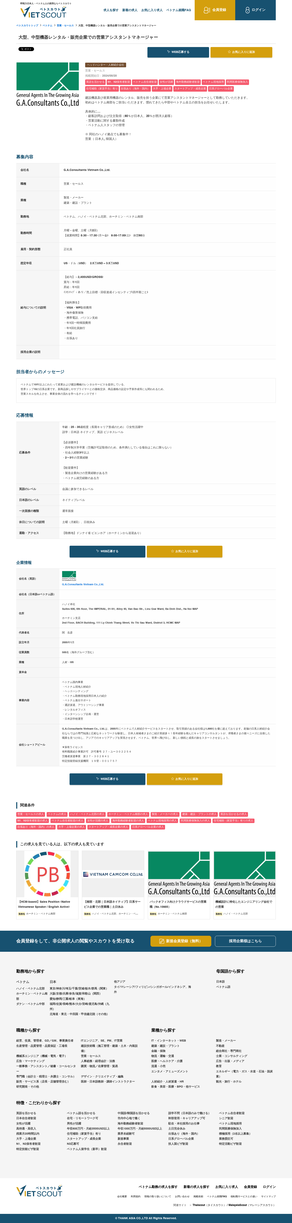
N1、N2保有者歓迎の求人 (32, 820)
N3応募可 (73, 1144)
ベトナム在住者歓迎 (232, 1113)
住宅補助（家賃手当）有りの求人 (233, 820)
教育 (219, 1066)
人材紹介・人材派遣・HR (167, 1081)
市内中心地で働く (129, 1118)
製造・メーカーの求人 (165, 814)
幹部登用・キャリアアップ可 (186, 1118)
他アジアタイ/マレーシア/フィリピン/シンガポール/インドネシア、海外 (152, 987)
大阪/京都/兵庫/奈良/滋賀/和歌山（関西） (76, 994)
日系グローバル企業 (181, 1138)
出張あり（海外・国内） (184, 1133)
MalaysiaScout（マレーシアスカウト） (252, 1205)
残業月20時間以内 (27, 1133)
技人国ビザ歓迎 (178, 1144)
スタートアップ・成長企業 (84, 1138)
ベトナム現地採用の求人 (162, 820)
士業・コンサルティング (231, 1056)
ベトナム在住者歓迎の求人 (67, 820)
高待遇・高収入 (26, 1128)
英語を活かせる (26, 1113)
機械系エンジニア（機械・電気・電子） (41, 1056)
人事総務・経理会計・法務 (98, 1061)
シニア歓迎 (226, 1118)
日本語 (220, 982)
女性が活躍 (23, 1123)
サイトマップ (268, 1196)
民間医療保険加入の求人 (195, 820)
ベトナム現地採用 (230, 1123)
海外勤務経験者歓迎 (130, 1123)
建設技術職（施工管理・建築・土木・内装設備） (109, 1049)
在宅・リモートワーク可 (82, 1118)
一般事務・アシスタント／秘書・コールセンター (46, 1069)
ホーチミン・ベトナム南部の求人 (128, 814)
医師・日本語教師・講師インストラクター (108, 1081)
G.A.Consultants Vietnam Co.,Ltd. (83, 584)
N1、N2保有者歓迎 (28, 1144)
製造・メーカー (226, 1040)
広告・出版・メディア (230, 1061)
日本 (53, 982)
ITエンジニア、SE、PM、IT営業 (101, 1040)
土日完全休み (176, 1128)
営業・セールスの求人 (30, 814)
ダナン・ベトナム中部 (30, 1004)
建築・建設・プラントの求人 (199, 814)
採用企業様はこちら (245, 941)
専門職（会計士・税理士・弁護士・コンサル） (46, 1076)
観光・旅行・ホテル (229, 1081)
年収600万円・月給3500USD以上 (88, 1128)
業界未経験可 (126, 1133)
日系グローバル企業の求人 (148, 827)
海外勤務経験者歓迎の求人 (128, 820)
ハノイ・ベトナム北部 (30, 988)
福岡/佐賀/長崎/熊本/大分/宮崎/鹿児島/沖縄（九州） (79, 1007)
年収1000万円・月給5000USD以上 (140, 1128)
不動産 (220, 1046)
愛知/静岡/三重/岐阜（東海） (68, 999)
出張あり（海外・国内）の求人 (35, 827)
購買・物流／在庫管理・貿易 (99, 1066)
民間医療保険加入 (230, 1128)
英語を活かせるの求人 (233, 814)
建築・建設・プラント (165, 1046)
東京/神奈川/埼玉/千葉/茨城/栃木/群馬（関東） (79, 988)
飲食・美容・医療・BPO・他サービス (175, 1086)
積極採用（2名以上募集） (235, 1133)
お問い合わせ (182, 1196)
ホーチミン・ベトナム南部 (31, 996)
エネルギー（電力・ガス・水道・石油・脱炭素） (244, 1074)
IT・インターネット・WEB (168, 1040)
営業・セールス (65, 26)
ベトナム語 (223, 987)
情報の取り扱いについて (157, 1196)
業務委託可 (226, 1138)
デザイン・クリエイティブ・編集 (102, 1076)
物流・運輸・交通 (162, 1056)
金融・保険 (158, 1051)
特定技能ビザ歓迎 (27, 1149)
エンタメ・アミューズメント (169, 1071)
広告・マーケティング (30, 1061)
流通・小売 (158, 1066)
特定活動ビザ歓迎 (230, 1144)
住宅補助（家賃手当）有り (84, 1133)
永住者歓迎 (125, 1144)
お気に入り (241, 52)
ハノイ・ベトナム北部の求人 (87, 814)
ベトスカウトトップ (27, 26)
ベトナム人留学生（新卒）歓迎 (87, 1149)
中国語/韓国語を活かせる (134, 1113)
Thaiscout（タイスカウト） (209, 1205)
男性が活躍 (74, 1123)
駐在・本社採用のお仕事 (184, 1123)
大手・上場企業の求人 (71, 827)
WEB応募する (178, 52)
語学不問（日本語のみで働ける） (189, 1113)
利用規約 (136, 1196)
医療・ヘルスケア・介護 (166, 1061)
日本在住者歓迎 (26, 1118)
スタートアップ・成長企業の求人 (108, 827)
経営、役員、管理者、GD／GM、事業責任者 (44, 1040)
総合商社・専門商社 (229, 1051)
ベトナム (47, 26)
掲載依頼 (198, 1196)
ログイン (269, 1187)
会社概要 (122, 1196)
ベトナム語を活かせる (81, 1113)
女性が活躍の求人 (97, 820)
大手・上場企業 (26, 1138)
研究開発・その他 (27, 1086)
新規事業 (123, 1138)
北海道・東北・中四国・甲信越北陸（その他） (79, 1014)
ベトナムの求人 (57, 814)
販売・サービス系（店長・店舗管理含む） (43, 1081)
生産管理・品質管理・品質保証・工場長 (41, 1046)
